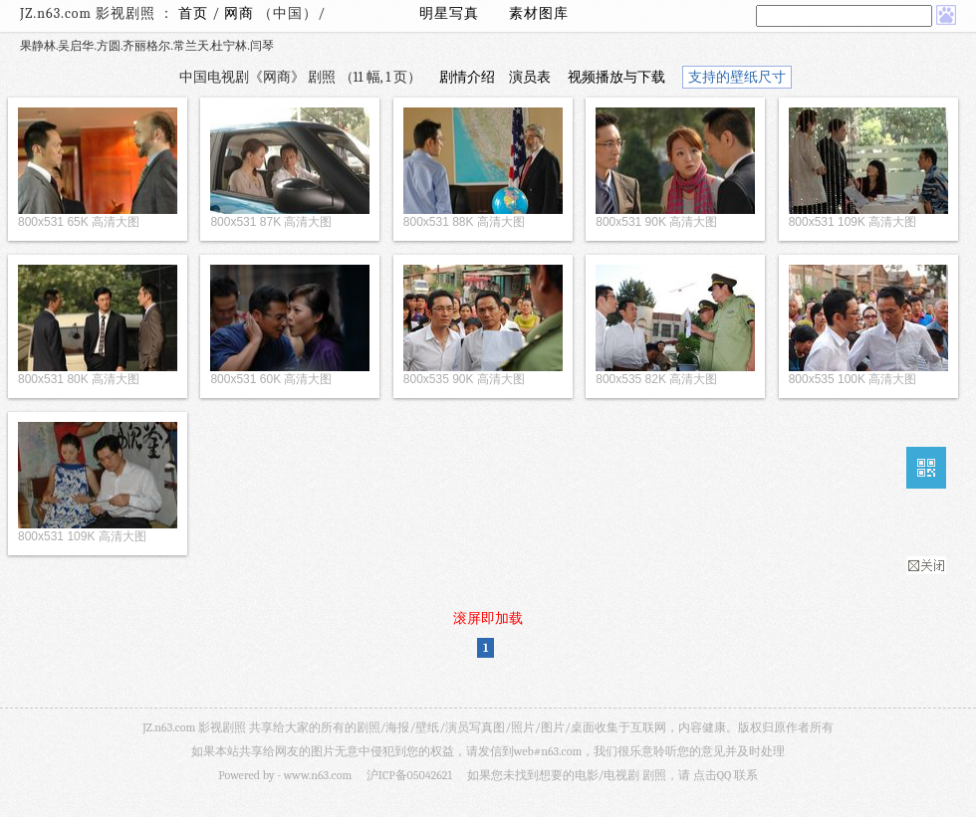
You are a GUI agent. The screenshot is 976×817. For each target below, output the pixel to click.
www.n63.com (318, 775)
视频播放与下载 (616, 77)
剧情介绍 (467, 77)
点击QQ (712, 775)
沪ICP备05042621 (409, 775)
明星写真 (449, 13)
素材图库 (539, 13)
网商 (241, 13)
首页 (193, 13)
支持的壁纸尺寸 (737, 77)
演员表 (530, 77)
